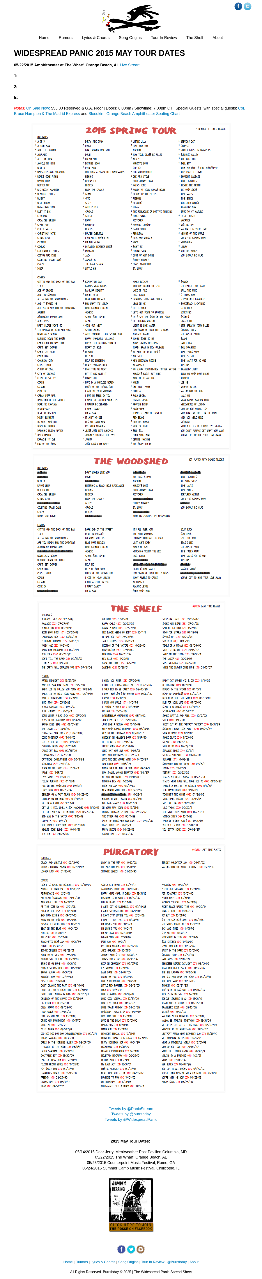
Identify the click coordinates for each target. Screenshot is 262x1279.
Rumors (66, 37)
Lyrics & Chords (96, 37)
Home (44, 37)
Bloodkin (96, 113)
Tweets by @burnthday (131, 1114)
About (217, 37)
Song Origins (130, 37)
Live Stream (130, 65)
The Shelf (194, 37)
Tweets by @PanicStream (131, 1109)
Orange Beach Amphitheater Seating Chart (143, 113)
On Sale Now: (38, 108)
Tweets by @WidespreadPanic (131, 1119)
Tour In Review (164, 37)
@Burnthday (177, 1262)
